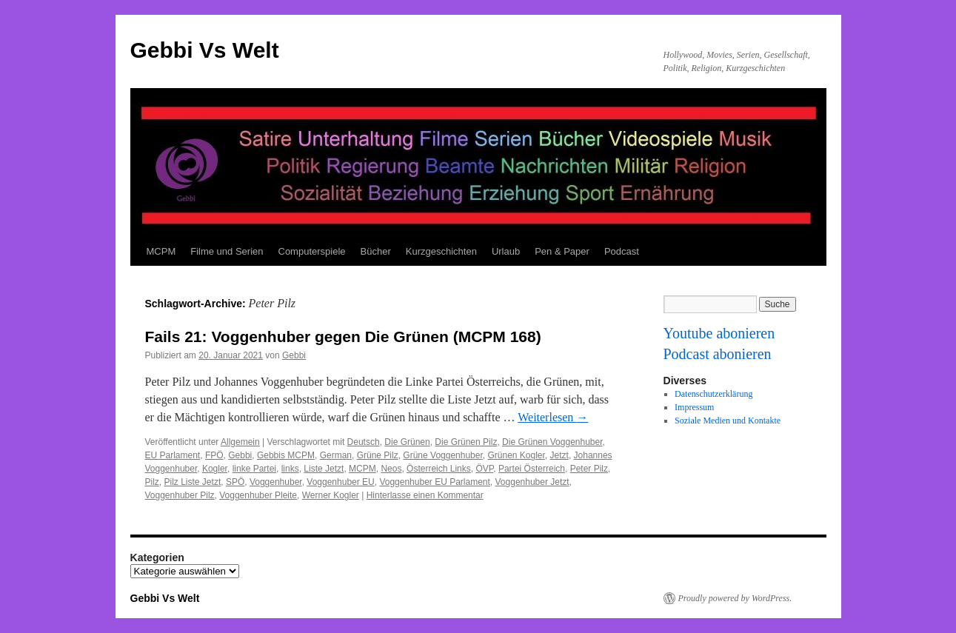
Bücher (376, 251)
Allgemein (240, 442)
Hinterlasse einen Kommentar (425, 495)
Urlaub (506, 251)
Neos (391, 468)
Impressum (694, 407)
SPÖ (235, 482)
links (290, 468)
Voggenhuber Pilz (180, 495)
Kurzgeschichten (441, 251)
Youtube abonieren (719, 333)
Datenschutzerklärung (713, 394)
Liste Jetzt (324, 468)
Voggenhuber (276, 482)
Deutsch (363, 442)
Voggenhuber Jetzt (532, 482)
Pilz (152, 482)
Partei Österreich (531, 468)
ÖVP (484, 468)
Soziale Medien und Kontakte (727, 420)
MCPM (161, 251)
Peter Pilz (589, 468)
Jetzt (559, 455)
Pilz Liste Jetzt (192, 482)
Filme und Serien (226, 251)
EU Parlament (173, 455)
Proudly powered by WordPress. (735, 598)
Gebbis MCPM (286, 455)
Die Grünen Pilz (466, 442)
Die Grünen (406, 442)
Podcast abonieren (717, 354)
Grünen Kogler (515, 455)
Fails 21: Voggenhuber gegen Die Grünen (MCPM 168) (343, 336)
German (336, 455)
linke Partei (254, 468)
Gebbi (294, 355)
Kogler (214, 468)
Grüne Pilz (377, 455)
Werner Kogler (330, 495)
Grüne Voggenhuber (442, 455)
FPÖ (214, 455)
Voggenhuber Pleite (258, 495)
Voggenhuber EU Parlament (434, 482)
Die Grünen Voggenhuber (552, 442)
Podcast (621, 251)
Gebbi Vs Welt (204, 50)
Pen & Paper (562, 251)
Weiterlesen (553, 417)
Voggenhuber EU (340, 482)
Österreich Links (439, 468)
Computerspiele (312, 251)
